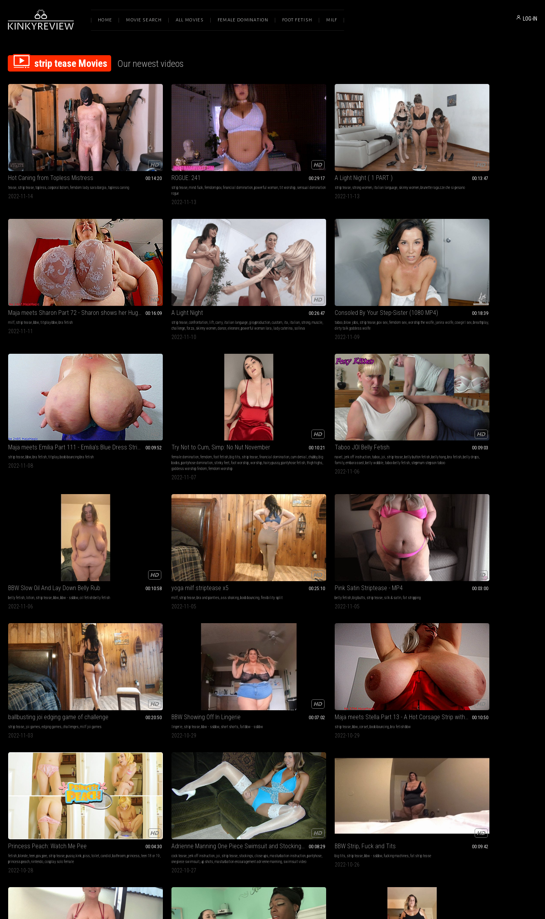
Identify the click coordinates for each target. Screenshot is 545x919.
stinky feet (248, 283)
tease (12, 156)
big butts (139, 392)
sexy (422, 495)
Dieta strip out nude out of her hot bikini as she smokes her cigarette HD (272, 710)
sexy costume (477, 732)
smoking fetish (265, 726)
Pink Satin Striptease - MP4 (149, 382)
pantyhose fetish (235, 289)
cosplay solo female (22, 507)
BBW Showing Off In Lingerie (365, 382)
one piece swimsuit (183, 501)
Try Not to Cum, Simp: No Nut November (272, 261)
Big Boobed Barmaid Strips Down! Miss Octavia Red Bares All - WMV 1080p (164, 595)
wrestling (384, 720)
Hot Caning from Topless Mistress (50, 146)
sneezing (482, 495)
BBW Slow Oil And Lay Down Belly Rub (484, 261)
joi (379, 271)
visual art (145, 732)
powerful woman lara (498, 168)
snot (471, 495)
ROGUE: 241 (130, 146)
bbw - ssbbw (499, 271)
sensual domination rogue (163, 162)
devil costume (470, 738)
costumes (152, 605)
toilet (95, 495)
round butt (514, 738)
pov (39, 495)
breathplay (63, 277)
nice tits (390, 605)
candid (13, 501)
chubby (276, 277)
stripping (177, 605)
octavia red (123, 616)
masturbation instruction (133, 501)
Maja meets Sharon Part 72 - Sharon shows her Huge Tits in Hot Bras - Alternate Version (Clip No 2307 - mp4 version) (379, 146)
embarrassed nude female (364, 610)
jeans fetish (232, 605)
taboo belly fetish (342, 283)
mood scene (150, 726)
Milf (331, 20)
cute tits (502, 726)
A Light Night (454, 146)
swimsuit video (195, 507)
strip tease (26, 156)
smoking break (233, 738)
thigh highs (256, 289)
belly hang (337, 277)
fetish (12, 495)
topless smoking (235, 732)
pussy (70, 495)
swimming (71, 720)
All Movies (190, 20)
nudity (165, 605)
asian (478, 726)
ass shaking (66, 392)
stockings (190, 495)
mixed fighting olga (390, 726)
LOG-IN (530, 19)
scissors (398, 720)
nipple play (362, 495)
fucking (13, 720)
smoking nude (299, 732)
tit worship (135, 162)
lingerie (335, 392)
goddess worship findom (283, 289)
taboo (12, 271)
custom (466, 162)
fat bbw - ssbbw (410, 392)
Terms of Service (248, 837)
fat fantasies (507, 605)
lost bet (515, 726)
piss (86, 495)
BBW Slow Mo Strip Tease (254, 595)
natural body (339, 726)
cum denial (263, 277)
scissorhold (366, 720)
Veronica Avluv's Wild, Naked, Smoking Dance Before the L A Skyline (164, 710)
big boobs (289, 277)
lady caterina (525, 168)
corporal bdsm (58, 156)
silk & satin (173, 392)
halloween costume (196, 610)
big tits (286, 271)
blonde (23, 495)
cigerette (281, 732)
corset (467, 392)
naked (394, 495)
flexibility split (19, 398)
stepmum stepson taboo (374, 283)
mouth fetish (253, 720)
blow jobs (24, 271)
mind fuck (140, 156)
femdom (258, 271)
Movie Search (144, 20)
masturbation (18, 605)
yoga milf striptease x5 (36, 382)
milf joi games (305, 392)
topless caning (29, 162)
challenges (285, 392)
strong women (250, 156)
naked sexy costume (147, 616)
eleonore (476, 168)
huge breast (286, 726)
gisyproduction (448, 162)
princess (41, 501)
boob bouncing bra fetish (184, 271)
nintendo (98, 501)
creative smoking (173, 726)
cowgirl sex (45, 277)
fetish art (187, 720)
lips (250, 726)
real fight (413, 720)
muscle (506, 162)
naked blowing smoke (270, 738)
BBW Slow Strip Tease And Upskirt (50, 595)
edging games (266, 392)
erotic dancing (197, 726)
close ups (205, 495)
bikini (242, 726)
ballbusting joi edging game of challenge (272, 382)
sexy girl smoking (261, 732)
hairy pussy (298, 283)
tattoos (147, 610)
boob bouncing (86, 392)
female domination (236, 271)
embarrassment (409, 605)
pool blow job (45, 726)
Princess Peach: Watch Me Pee (47, 485)
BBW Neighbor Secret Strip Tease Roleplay (487, 595)
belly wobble (419, 277)
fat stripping (192, 392)
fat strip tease (309, 495)
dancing (172, 720)
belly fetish (446, 271)
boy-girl (56, 720)
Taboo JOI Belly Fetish (357, 261)
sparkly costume (493, 738)
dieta (249, 738)
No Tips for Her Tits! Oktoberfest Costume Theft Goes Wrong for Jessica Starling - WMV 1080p (379, 595)
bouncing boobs (380, 501)
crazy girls (303, 726)
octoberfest (168, 622)
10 (341, 789)
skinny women (297, 156)
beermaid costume (368, 622)
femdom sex (71, 271)
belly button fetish (413, 271)
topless (40, 156)
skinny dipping (91, 720)
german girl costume (143, 622)
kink (79, 495)
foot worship (267, 283)
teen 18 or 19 (58, 501)
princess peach (79, 501)
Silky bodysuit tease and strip (367, 485)
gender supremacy (362, 726)
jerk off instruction (353, 271)
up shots (204, 501)
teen (32, 495)
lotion (460, 271)
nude (348, 501)
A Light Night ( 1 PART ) (252, 146)
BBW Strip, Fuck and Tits (253, 485)
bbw (358, 156)
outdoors (26, 720)
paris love (498, 495)
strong (494, 162)
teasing (412, 495)
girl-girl (461, 495)
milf (333, 156)
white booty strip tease (302, 605)
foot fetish (272, 271)
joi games (248, 392)
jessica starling (382, 616)
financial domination (182, 156)
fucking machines (284, 495)
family (384, 277)
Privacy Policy (300, 837)
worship (283, 283)
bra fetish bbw (504, 392)
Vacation (19, 710)
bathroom (26, 501)
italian (484, 162)
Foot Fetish (297, 20)
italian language (274, 156)
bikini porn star (126, 732)
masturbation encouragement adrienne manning (149, 507)
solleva (443, 173)
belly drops (370, 277)
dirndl (175, 610)
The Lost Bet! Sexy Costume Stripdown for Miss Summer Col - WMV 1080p (487, 710)
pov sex (56, 271)
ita (475, 162)
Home (105, 20)
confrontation (465, 156)
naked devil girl (512, 732)
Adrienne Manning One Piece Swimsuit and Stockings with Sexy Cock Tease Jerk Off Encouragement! (164, 485)
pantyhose (160, 501)
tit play (160, 271)
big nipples (361, 501)
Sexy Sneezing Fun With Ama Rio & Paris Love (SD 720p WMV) (487, 485)
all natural (346, 495)
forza (532, 162)
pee (44, 495)
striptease (347, 507)
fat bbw (78, 605)
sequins (494, 732)
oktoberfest (162, 610)
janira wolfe (27, 277)
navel (334, 271)
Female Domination (243, 20)
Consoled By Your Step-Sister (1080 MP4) (57, 261)
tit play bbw (371, 156)
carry (485, 156)
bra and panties (44, 392)
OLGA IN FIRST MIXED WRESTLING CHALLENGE (379, 710)
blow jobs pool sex (21, 726)
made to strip (465, 720)
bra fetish (388, 156)
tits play (363, 507)
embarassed (399, 277)
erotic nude (392, 610)
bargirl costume (175, 616)
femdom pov (156, 156)
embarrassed (411, 610)
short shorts (388, 392)
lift (478, 156)
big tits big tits (381, 507)
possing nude (296, 738)
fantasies (463, 605)
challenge (519, 162)
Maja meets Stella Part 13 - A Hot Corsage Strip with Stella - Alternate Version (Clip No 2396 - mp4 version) (487, 382)
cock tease (123, 495)
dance (464, 168)
